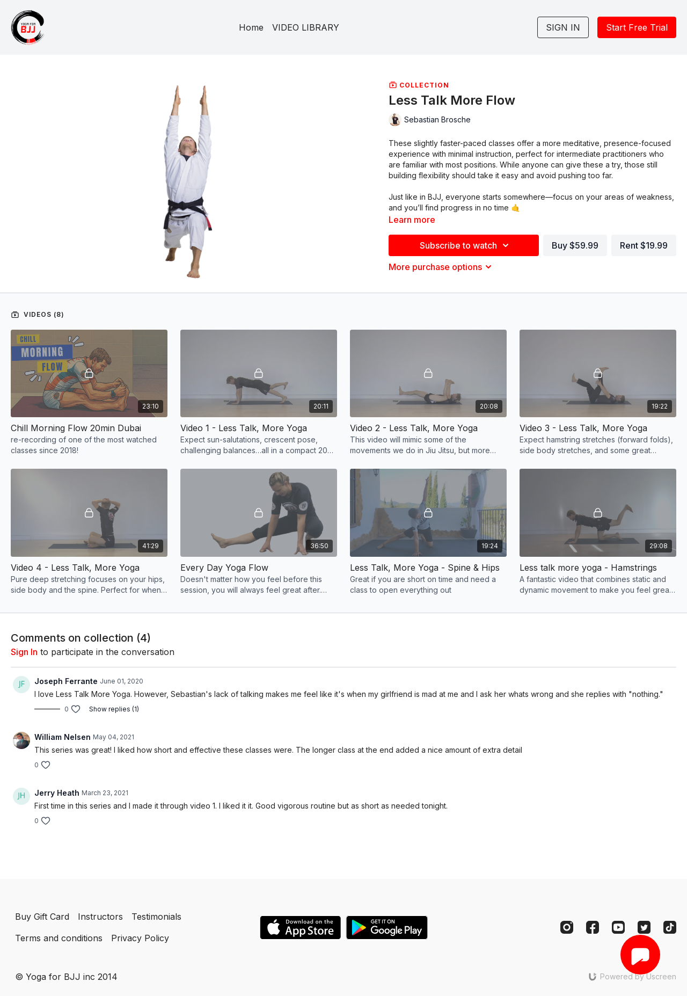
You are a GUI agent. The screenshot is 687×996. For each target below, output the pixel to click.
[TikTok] (669, 927)
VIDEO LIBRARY (305, 27)
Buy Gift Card (42, 916)
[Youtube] (618, 927)
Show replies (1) (114, 709)
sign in (24, 651)
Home (251, 27)
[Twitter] (644, 927)
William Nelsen (62, 736)
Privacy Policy (140, 938)
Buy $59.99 (575, 245)
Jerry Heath (56, 792)
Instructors (100, 916)
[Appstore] (300, 927)
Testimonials (156, 916)
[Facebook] (592, 927)
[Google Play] (387, 927)
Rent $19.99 (644, 245)
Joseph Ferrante (66, 681)
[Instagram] (566, 927)
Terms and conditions (59, 938)
